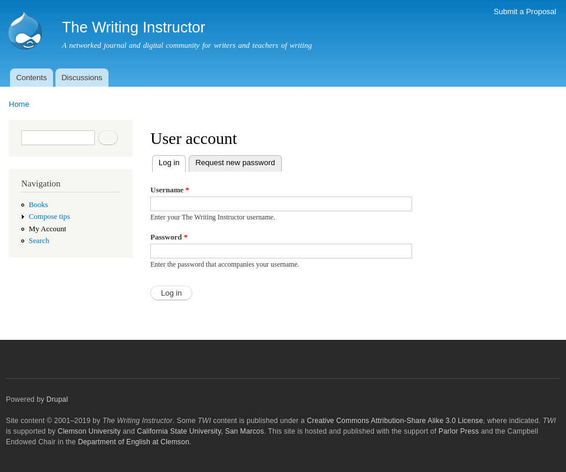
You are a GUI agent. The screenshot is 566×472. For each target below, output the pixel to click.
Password (168, 236)
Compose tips (49, 216)
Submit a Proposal (524, 11)
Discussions (81, 77)
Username (169, 189)
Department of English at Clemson (133, 442)
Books (38, 205)
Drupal (57, 399)
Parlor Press (459, 431)
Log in (172, 161)
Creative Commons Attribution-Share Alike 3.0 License (395, 421)
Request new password (235, 162)
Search (39, 241)
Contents (31, 77)
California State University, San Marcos (200, 431)
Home (19, 104)
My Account (48, 229)
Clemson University (89, 431)
